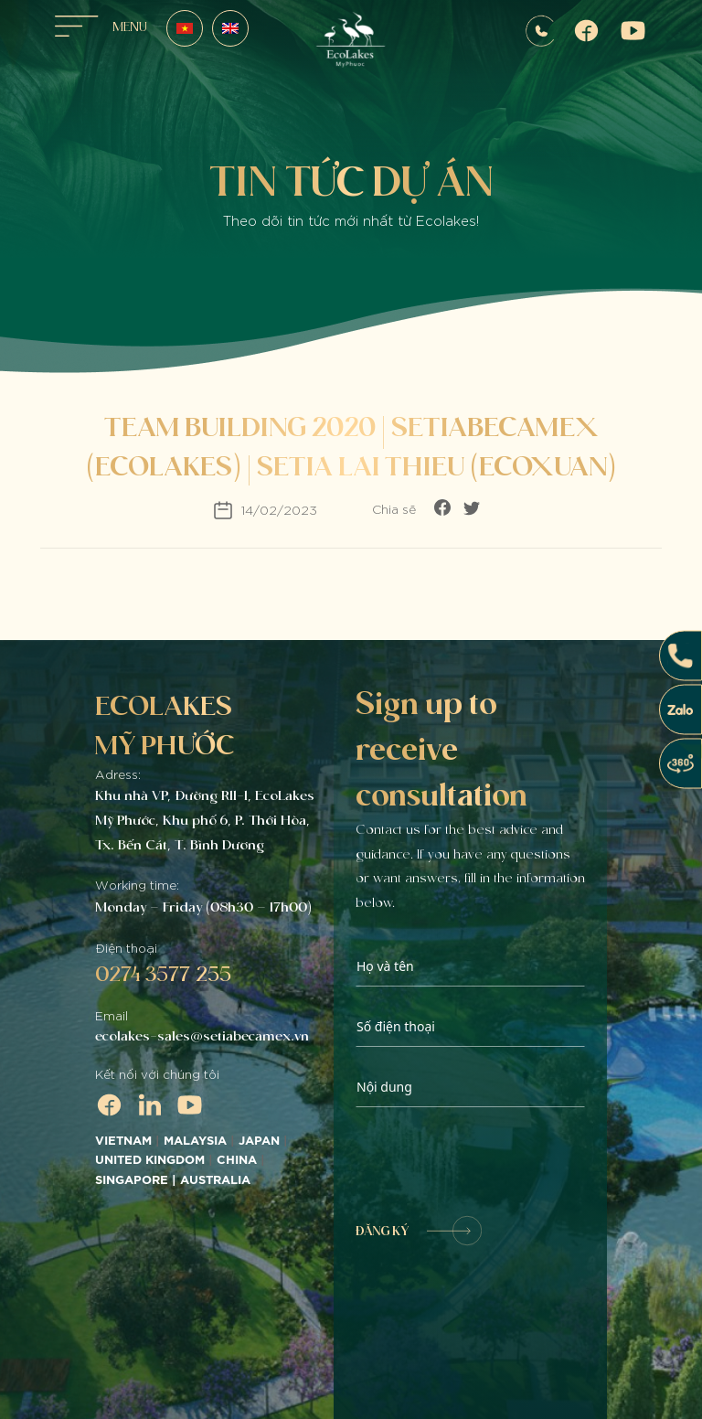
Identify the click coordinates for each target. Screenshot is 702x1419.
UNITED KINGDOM (150, 1160)
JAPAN (259, 1141)
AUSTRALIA (217, 1180)
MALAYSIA (195, 1141)
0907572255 (540, 31)
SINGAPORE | (137, 1180)
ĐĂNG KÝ (419, 1230)
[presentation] (494, 1162)
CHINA (237, 1160)
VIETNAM (123, 1141)
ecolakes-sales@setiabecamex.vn (202, 1036)
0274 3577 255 (163, 973)
